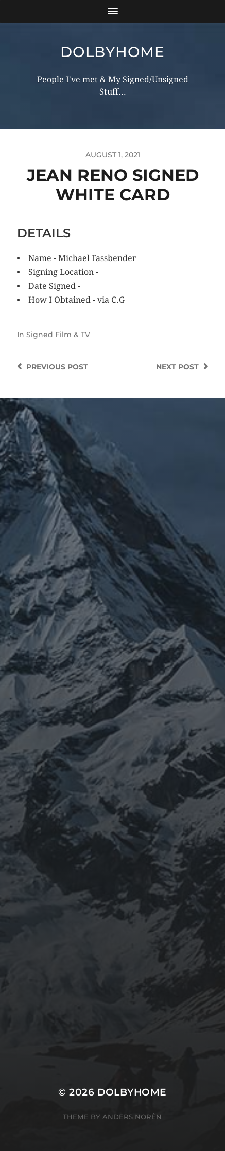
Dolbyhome (112, 52)
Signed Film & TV (58, 334)
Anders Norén (132, 1116)
